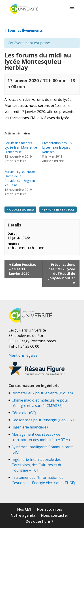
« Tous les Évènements (23, 30)
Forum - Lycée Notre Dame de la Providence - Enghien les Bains (19, 178)
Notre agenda (23, 515)
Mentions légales (23, 355)
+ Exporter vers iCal (58, 209)
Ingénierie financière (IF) (32, 427)
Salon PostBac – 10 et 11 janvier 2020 (22, 269)
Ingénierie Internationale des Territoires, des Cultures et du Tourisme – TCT (37, 465)
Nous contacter (54, 515)
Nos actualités (49, 509)
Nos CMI (24, 509)
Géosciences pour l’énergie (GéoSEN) (43, 419)
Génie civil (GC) (24, 412)
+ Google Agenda (20, 209)
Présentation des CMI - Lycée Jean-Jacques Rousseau (58, 147)
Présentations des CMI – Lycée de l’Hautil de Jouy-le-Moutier (61, 273)
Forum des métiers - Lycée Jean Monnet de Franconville (20, 147)
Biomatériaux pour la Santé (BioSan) (42, 393)
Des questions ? (39, 521)
